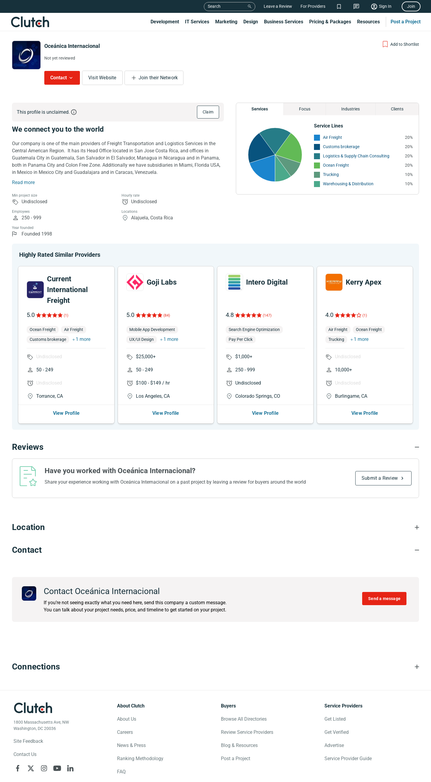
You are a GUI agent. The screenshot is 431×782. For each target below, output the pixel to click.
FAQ (121, 772)
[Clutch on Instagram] (44, 768)
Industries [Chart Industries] (350, 109)
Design (250, 22)
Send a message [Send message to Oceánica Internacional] (384, 598)
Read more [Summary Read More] (23, 182)
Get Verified (336, 732)
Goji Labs (162, 282)
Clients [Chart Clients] (397, 109)
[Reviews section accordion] (215, 447)
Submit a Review (380, 478)
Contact (58, 78)
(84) (166, 315)
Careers (125, 732)
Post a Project (406, 22)
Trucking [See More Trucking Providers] (331, 174)
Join (411, 6)
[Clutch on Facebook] (17, 768)
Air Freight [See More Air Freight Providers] (332, 137)
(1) (66, 315)
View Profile (66, 413)
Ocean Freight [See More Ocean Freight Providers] (336, 165)
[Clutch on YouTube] (57, 768)
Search (214, 6)
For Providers (313, 6)
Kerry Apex (363, 282)
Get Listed (335, 719)
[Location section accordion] (215, 527)
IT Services (197, 22)
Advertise (334, 745)
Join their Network (158, 78)
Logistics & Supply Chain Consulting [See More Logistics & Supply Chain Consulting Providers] (356, 156)
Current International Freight (67, 290)
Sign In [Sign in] (385, 6)
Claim (208, 112)
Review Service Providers (247, 732)
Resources (368, 22)
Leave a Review (278, 6)
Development (165, 22)
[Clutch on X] (31, 768)
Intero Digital (267, 282)
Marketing (226, 22)
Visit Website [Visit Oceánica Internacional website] (102, 78)
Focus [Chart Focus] (304, 109)
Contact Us (25, 754)
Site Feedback (28, 741)
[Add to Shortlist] (400, 44)
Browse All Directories (244, 719)
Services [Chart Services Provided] (259, 109)
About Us (126, 719)
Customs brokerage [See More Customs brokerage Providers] (341, 146)
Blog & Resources (239, 745)
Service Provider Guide (348, 758)
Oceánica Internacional (72, 46)
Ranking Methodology (140, 758)
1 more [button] (83, 339)
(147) (267, 315)
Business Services (283, 22)
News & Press (131, 745)
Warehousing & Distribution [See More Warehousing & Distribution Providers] (348, 183)
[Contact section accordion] (215, 550)
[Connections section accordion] (215, 666)
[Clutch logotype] (32, 707)
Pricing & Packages (330, 22)
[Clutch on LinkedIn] (70, 768)
